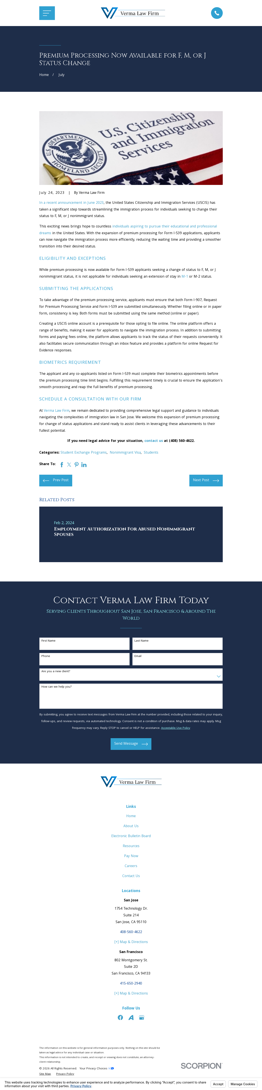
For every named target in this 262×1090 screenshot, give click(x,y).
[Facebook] (120, 1017)
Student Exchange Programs (84, 453)
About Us (131, 826)
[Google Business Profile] (141, 1017)
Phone (45, 656)
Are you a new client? (55, 671)
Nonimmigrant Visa (125, 453)
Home (131, 816)
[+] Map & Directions (131, 942)
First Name (48, 641)
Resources (131, 846)
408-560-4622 (131, 932)
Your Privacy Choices (97, 1068)
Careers (131, 866)
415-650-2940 (131, 984)
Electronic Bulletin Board (131, 836)
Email (137, 656)
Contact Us (131, 876)
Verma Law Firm (56, 411)
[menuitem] (45, 1074)
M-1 (185, 277)
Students (151, 453)
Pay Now (131, 856)
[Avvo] (131, 1017)
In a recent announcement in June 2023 (71, 203)
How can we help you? (56, 687)
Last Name (141, 641)
